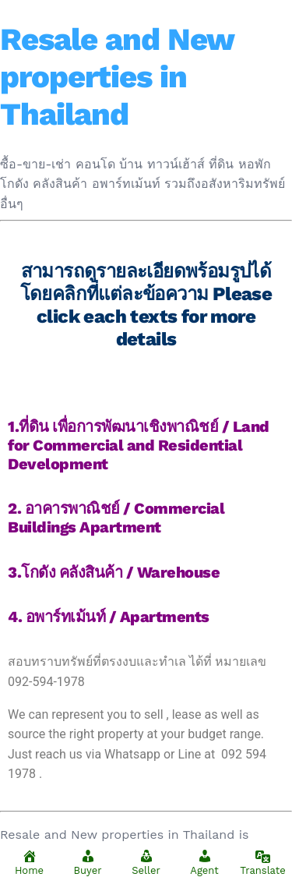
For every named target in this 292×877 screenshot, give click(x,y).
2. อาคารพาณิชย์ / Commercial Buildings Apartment (116, 517)
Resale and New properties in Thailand (117, 77)
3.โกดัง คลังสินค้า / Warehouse (114, 572)
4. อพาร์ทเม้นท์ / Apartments (108, 616)
